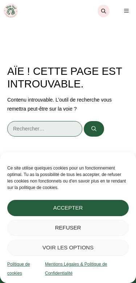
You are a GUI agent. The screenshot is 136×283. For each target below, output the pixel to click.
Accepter (68, 208)
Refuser (68, 227)
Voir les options (68, 247)
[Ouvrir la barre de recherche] (104, 11)
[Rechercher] (94, 129)
